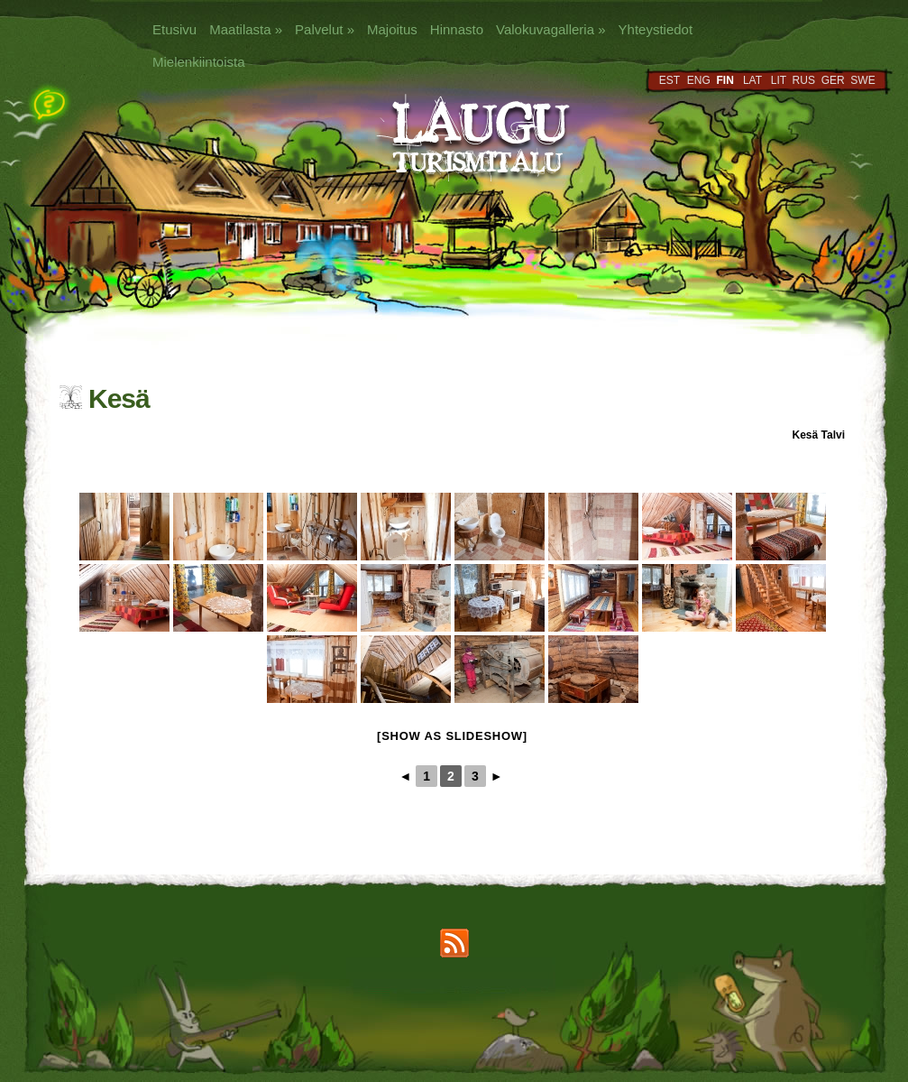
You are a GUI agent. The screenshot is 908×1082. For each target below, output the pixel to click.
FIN (725, 80)
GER (833, 80)
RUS (804, 80)
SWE (862, 80)
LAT (752, 80)
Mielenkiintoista (198, 61)
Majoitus (392, 29)
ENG (699, 80)
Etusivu (174, 29)
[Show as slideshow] (452, 736)
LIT (778, 80)
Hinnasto (456, 29)
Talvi (833, 435)
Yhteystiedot (656, 29)
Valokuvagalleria (550, 29)
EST (669, 80)
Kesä (806, 435)
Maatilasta (245, 29)
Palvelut (324, 29)
